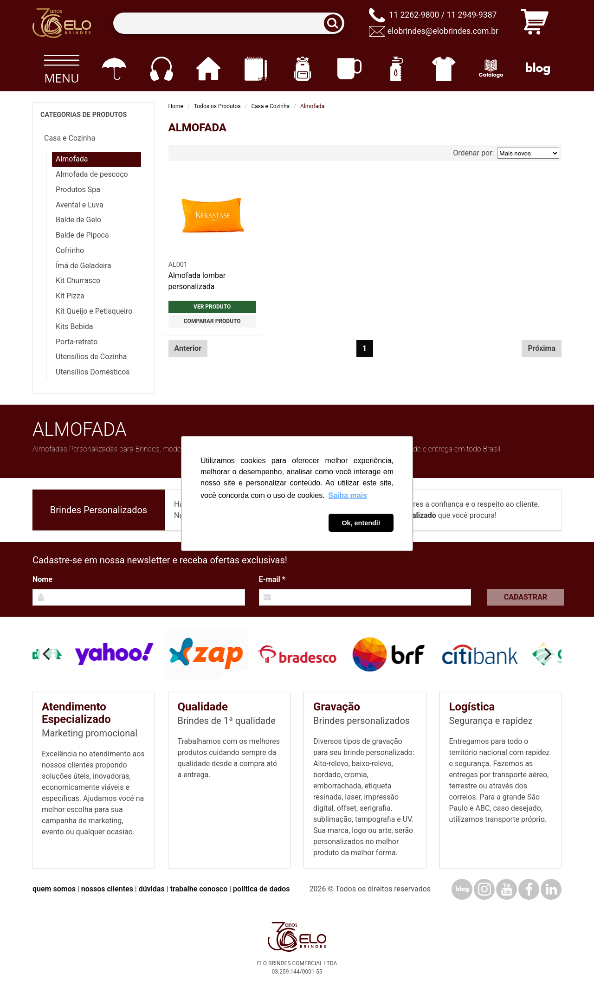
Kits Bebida (74, 326)
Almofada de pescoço (92, 174)
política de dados (261, 888)
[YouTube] (506, 889)
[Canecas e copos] (349, 68)
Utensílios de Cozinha (91, 356)
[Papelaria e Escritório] (255, 68)
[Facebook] (528, 889)
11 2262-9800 (414, 14)
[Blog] (538, 68)
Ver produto (212, 306)
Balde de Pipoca (82, 235)
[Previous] (47, 654)
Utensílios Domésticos (93, 372)
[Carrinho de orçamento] (535, 23)
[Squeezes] (396, 68)
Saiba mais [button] (347, 495)
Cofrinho (70, 250)
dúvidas (152, 888)
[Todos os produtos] (61, 68)
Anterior (188, 348)
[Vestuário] (443, 68)
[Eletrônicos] (161, 68)
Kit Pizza (70, 295)
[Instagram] (484, 889)
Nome (42, 579)
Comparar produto (212, 321)
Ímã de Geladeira (83, 265)
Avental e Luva (79, 204)
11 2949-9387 (471, 14)
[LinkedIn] (551, 889)
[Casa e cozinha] (208, 68)
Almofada (72, 159)
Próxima (541, 348)
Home (175, 106)
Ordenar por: (506, 153)
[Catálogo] (490, 68)
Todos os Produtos (217, 106)
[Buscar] (336, 23)
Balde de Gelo (78, 219)
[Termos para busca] (228, 23)
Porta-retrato (76, 341)
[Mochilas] (302, 68)
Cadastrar (525, 597)
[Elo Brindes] (61, 23)
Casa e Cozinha (271, 106)
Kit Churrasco (78, 280)
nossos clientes (107, 888)
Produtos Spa (78, 189)
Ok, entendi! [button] (361, 523)
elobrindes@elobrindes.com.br (442, 31)
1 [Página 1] (364, 348)
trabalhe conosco (199, 888)
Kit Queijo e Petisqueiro (94, 311)
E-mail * (272, 579)
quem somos (54, 888)
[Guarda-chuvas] (113, 68)
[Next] (546, 654)
